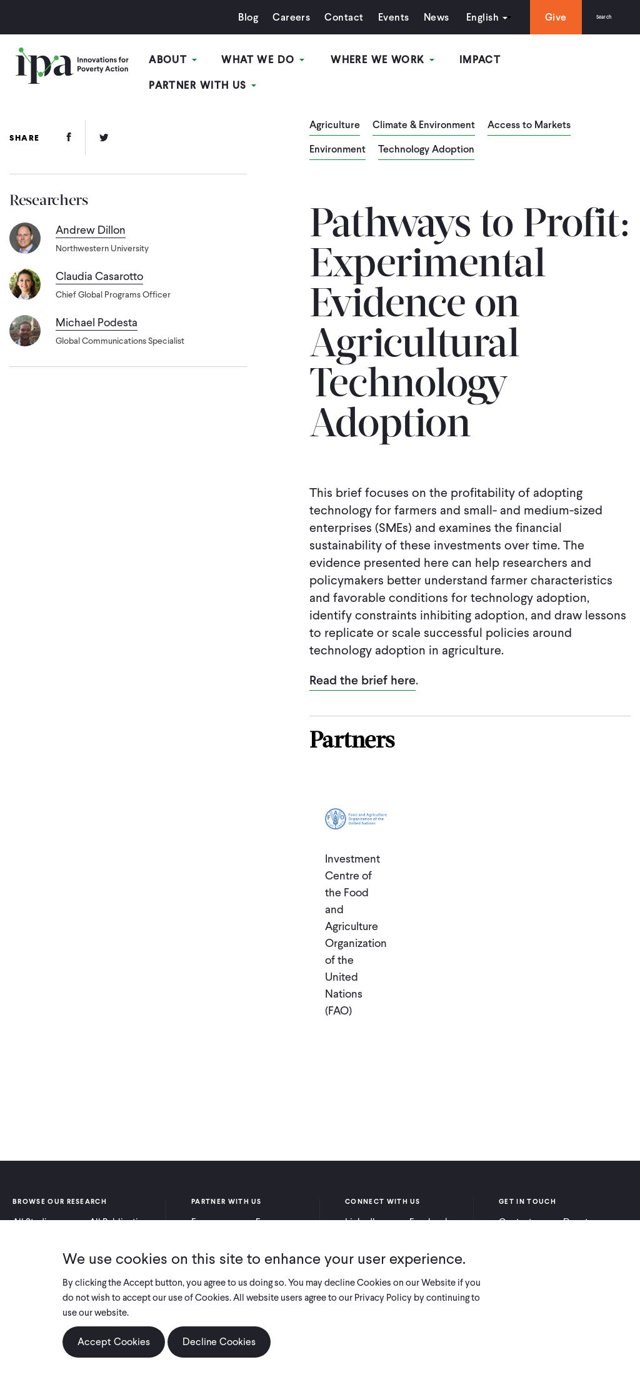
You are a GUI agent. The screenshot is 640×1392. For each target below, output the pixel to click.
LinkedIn (362, 1211)
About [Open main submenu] (185, 61)
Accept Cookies (114, 1349)
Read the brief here (362, 669)
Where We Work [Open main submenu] (383, 61)
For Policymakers (283, 1217)
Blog (231, 17)
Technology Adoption (426, 139)
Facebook (429, 1211)
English (464, 17)
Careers (273, 17)
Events (375, 17)
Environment (337, 139)
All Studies (34, 1211)
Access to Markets (529, 115)
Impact (476, 61)
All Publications (121, 1211)
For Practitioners (217, 1217)
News (418, 17)
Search (594, 17)
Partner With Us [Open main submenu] (570, 61)
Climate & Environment (423, 115)
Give (538, 17)
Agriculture (334, 115)
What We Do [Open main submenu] (269, 61)
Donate (578, 1211)
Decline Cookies (219, 1349)
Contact (326, 17)
